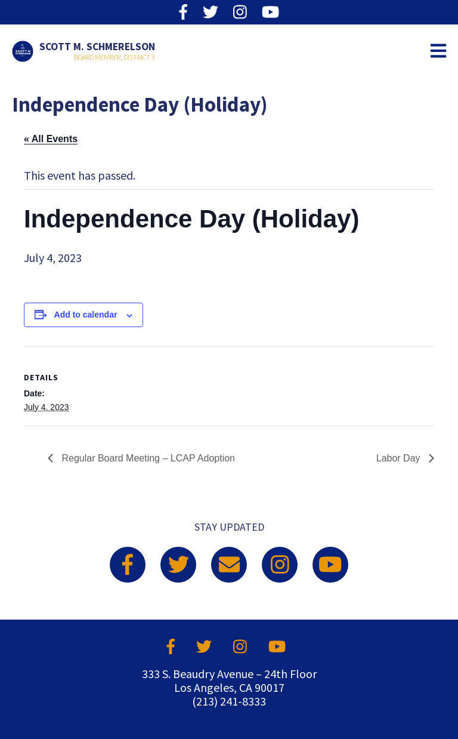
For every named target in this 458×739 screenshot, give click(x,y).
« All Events (51, 139)
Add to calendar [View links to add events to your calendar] (85, 314)
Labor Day (399, 458)
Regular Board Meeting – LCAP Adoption (147, 458)
